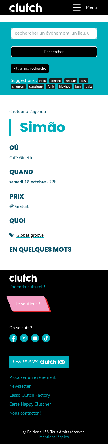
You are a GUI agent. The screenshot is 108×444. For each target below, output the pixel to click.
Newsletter (20, 386)
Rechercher (54, 51)
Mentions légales (54, 436)
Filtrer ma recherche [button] (29, 68)
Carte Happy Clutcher (30, 404)
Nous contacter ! (25, 413)
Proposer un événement (32, 377)
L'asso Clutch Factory (29, 395)
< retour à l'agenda (27, 111)
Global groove (30, 235)
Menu (84, 7)
